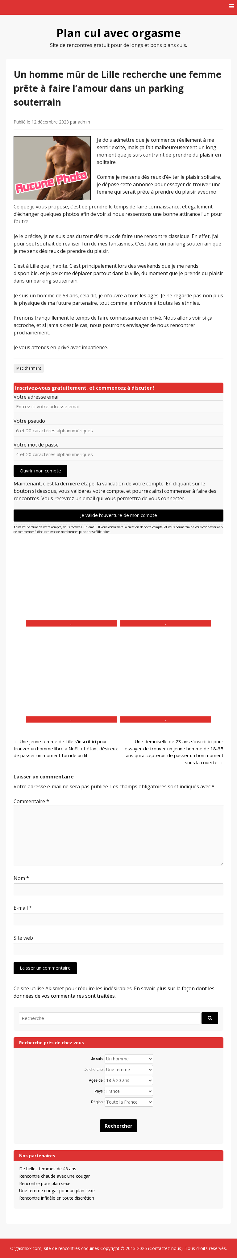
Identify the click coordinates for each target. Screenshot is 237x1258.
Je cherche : (95, 1069)
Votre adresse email (37, 396)
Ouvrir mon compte (40, 471)
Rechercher (118, 1125)
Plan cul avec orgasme (118, 32)
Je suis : (98, 1059)
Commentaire (31, 801)
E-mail (23, 907)
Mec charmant (28, 368)
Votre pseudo (29, 420)
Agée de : (97, 1080)
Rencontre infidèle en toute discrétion (56, 1198)
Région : (98, 1102)
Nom (21, 878)
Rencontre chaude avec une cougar (54, 1176)
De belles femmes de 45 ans (47, 1169)
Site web (23, 937)
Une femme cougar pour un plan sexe (57, 1190)
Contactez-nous (165, 1248)
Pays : (99, 1091)
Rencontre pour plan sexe (44, 1183)
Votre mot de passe (36, 444)
